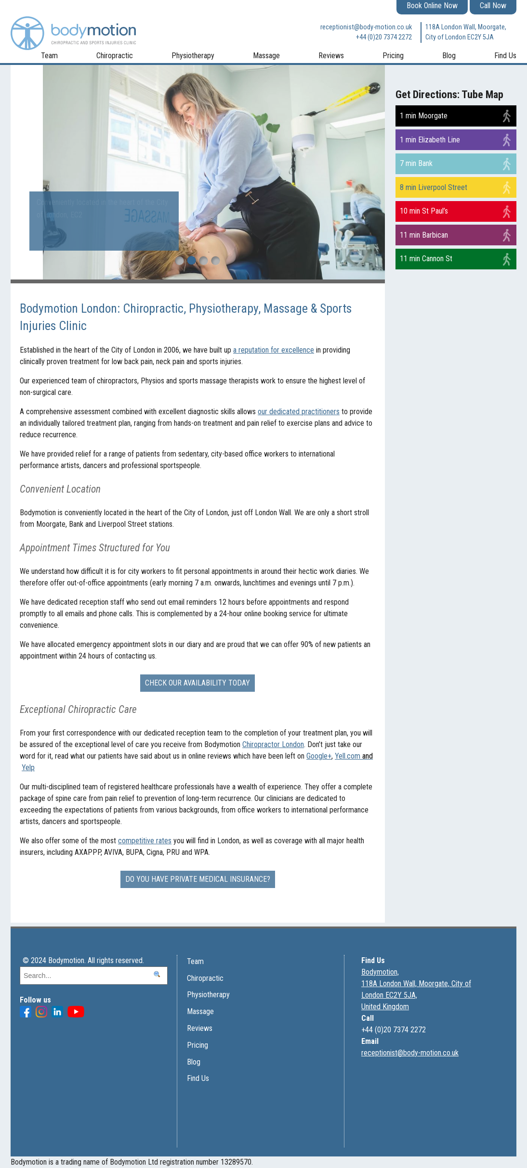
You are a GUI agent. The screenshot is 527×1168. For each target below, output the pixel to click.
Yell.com (354, 756)
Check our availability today (197, 682)
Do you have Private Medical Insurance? (197, 879)
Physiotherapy (192, 55)
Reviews (331, 55)
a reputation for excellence (273, 350)
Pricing (393, 55)
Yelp (28, 767)
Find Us (505, 55)
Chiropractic (114, 55)
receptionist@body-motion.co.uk (366, 27)
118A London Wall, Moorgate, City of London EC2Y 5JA (465, 32)
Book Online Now (432, 5)
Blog (449, 55)
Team (49, 55)
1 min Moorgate (424, 115)
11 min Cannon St (426, 258)
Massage (266, 55)
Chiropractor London (273, 744)
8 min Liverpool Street (433, 187)
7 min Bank (416, 163)
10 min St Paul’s (424, 211)
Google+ (318, 756)
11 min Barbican (424, 235)
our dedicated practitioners (299, 411)
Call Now (493, 5)
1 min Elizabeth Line (430, 139)
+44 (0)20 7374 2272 (384, 37)
